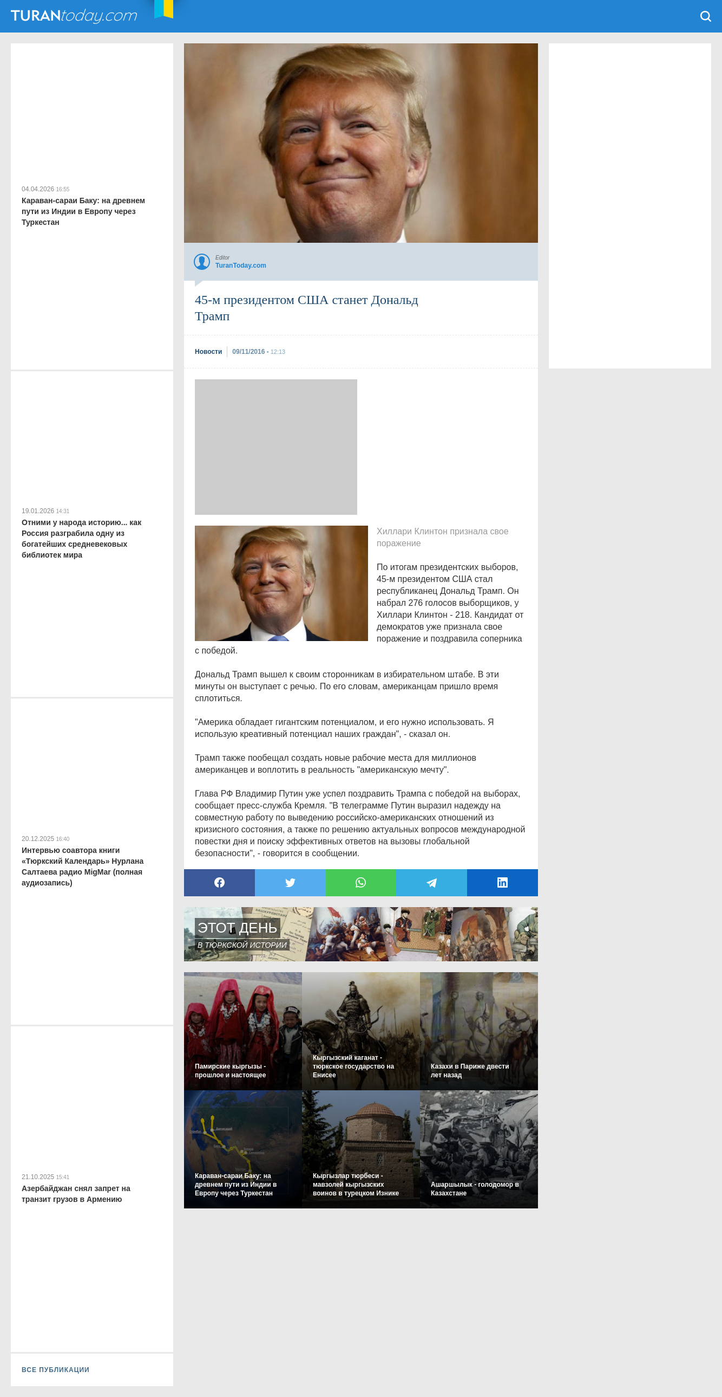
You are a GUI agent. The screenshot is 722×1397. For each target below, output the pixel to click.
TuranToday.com (75, 16)
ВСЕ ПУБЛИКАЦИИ (56, 1370)
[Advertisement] (276, 447)
